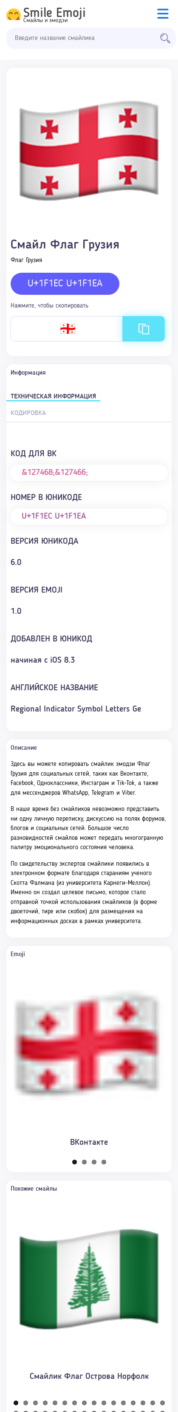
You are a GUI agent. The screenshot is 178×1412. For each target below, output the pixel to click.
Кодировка (28, 413)
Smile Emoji (54, 13)
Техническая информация (53, 396)
